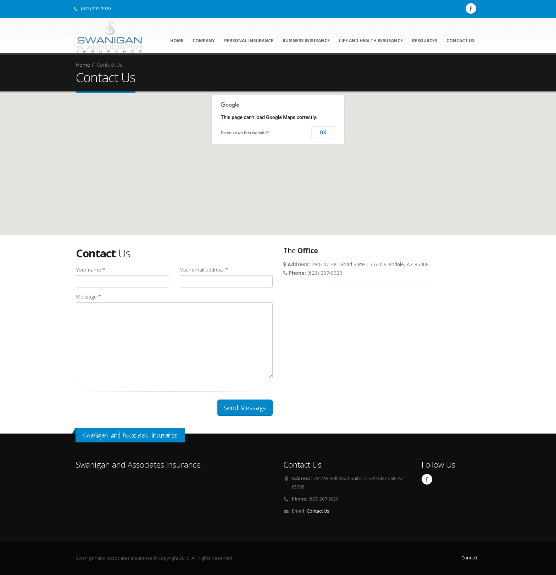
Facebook (471, 8)
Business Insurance (306, 41)
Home (176, 41)
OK (323, 132)
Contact (469, 558)
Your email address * (204, 269)
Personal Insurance (248, 41)
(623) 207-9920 (92, 9)
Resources (424, 41)
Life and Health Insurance (371, 41)
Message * (88, 296)
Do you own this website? (245, 132)
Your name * (90, 269)
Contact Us (460, 41)
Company (204, 41)
